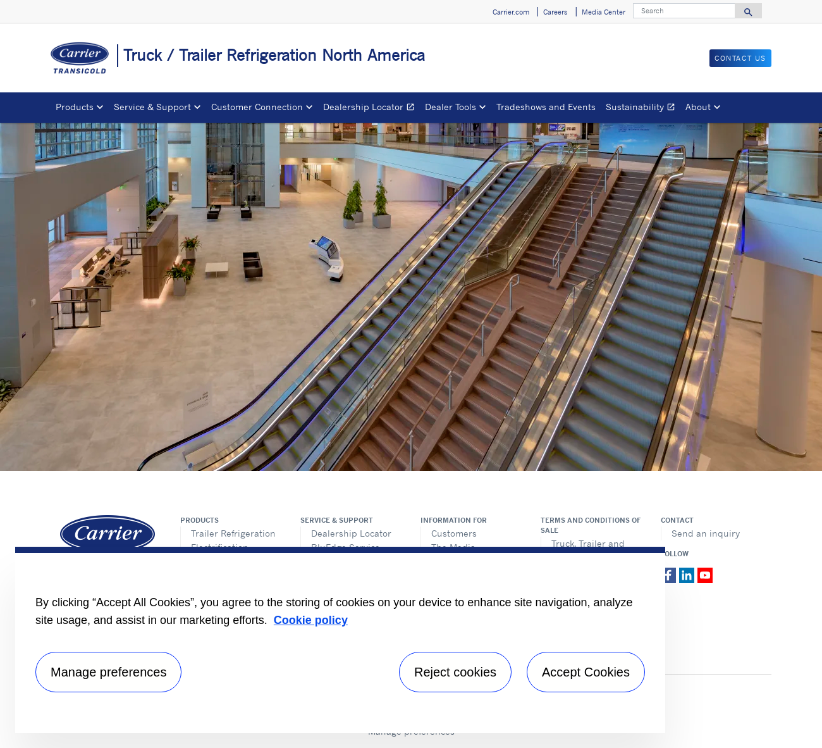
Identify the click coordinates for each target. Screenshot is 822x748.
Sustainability (643, 108)
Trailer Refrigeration (233, 533)
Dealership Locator (371, 108)
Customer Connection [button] (257, 106)
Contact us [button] (740, 58)
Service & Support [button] (152, 106)
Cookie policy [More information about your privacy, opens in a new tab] (311, 620)
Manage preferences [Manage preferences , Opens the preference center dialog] (108, 672)
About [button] (698, 106)
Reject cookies (455, 672)
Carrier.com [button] (511, 12)
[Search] (684, 10)
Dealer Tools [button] (450, 106)
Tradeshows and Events (546, 106)
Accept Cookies (586, 672)
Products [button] (75, 106)
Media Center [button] (603, 12)
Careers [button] (555, 12)
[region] (340, 640)
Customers (454, 533)
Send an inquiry (706, 533)
